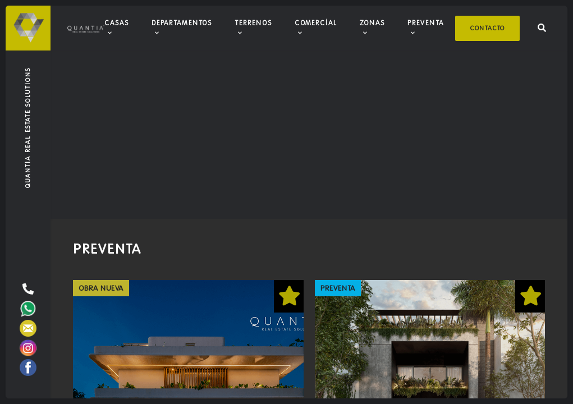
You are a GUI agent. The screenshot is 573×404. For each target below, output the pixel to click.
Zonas (372, 22)
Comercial (316, 22)
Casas (116, 22)
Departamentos (182, 22)
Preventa (425, 22)
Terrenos (253, 22)
